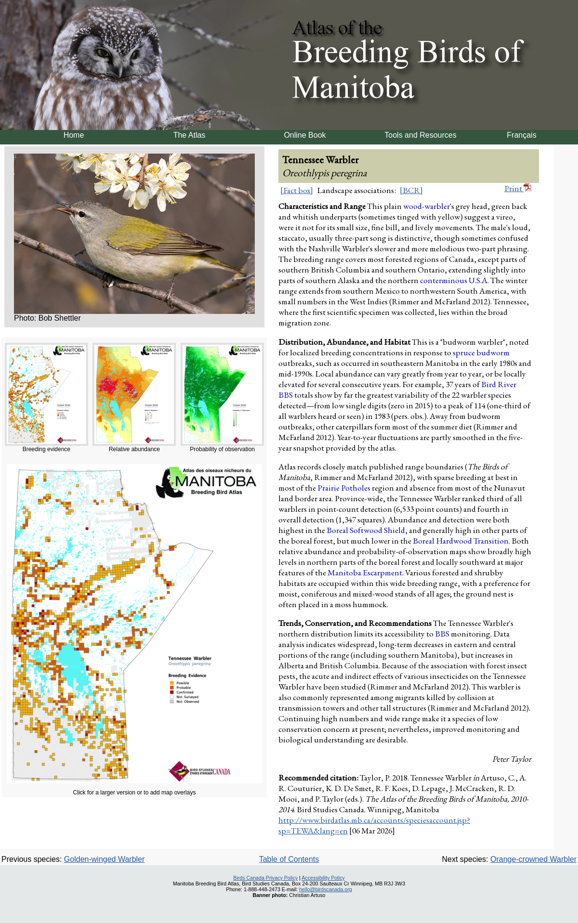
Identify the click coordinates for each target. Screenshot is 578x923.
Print (517, 188)
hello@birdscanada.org (325, 889)
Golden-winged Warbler (104, 859)
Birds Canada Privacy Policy (265, 878)
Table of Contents (289, 859)
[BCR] (411, 190)
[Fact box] (296, 190)
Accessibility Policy (323, 878)
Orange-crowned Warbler (533, 859)
